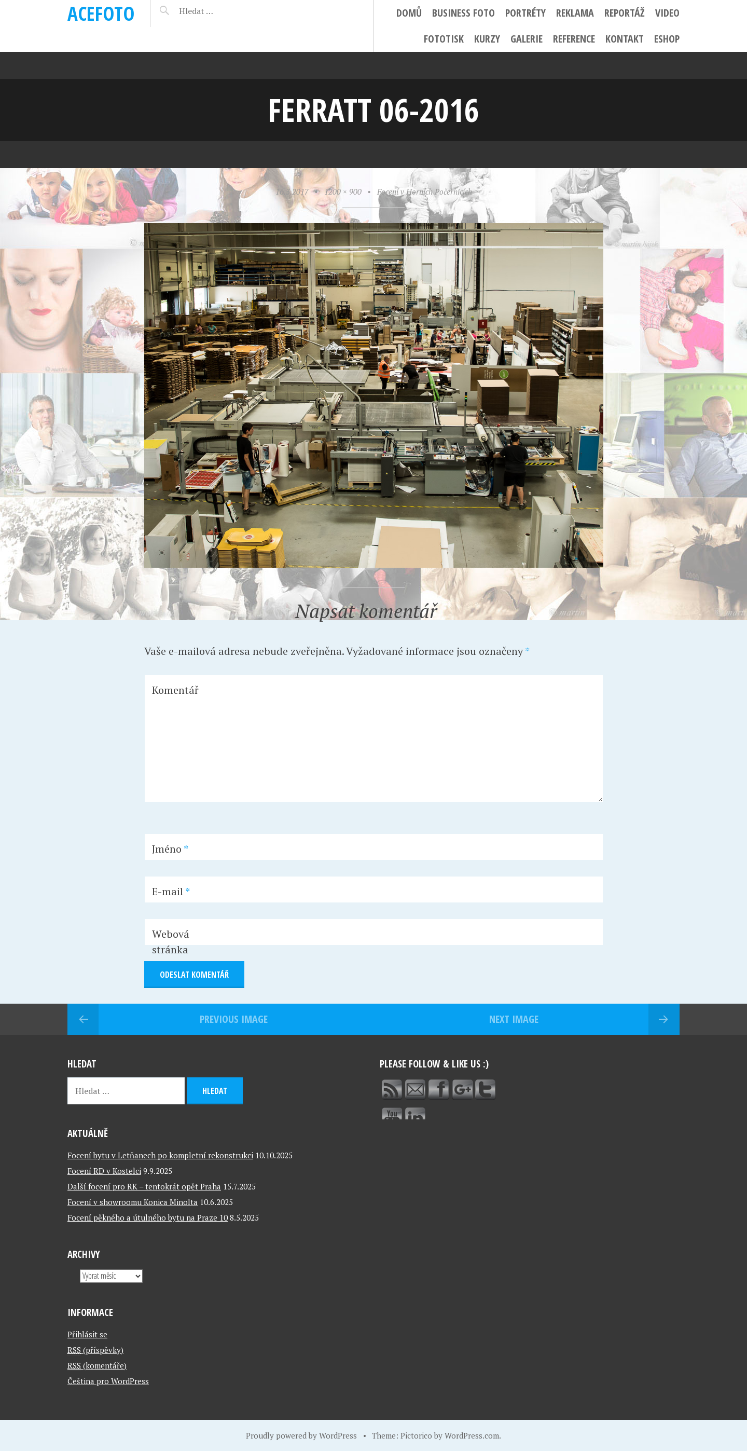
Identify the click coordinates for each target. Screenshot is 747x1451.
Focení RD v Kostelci (104, 1171)
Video (667, 13)
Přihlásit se (87, 1334)
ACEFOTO (100, 13)
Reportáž (624, 13)
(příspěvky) (95, 1350)
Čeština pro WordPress (108, 1381)
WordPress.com (472, 1435)
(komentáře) (97, 1365)
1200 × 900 (343, 191)
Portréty (525, 13)
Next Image (513, 1019)
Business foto (463, 13)
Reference (574, 39)
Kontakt (624, 39)
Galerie (526, 39)
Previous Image (234, 1019)
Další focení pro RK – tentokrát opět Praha (144, 1186)
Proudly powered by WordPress (301, 1435)
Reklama (575, 13)
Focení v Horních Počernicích (424, 191)
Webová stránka (170, 941)
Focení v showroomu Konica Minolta (132, 1202)
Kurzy (487, 39)
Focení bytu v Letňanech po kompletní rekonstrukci (160, 1155)
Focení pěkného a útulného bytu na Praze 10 (147, 1217)
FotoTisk (444, 39)
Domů (409, 13)
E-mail (171, 891)
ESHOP (667, 39)
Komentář (175, 690)
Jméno (170, 849)
